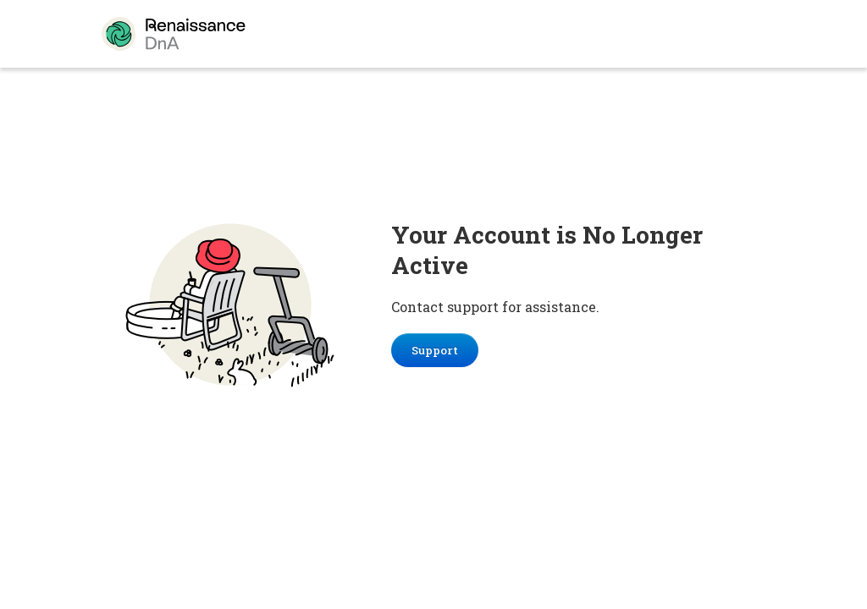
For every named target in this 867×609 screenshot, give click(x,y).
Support (434, 350)
